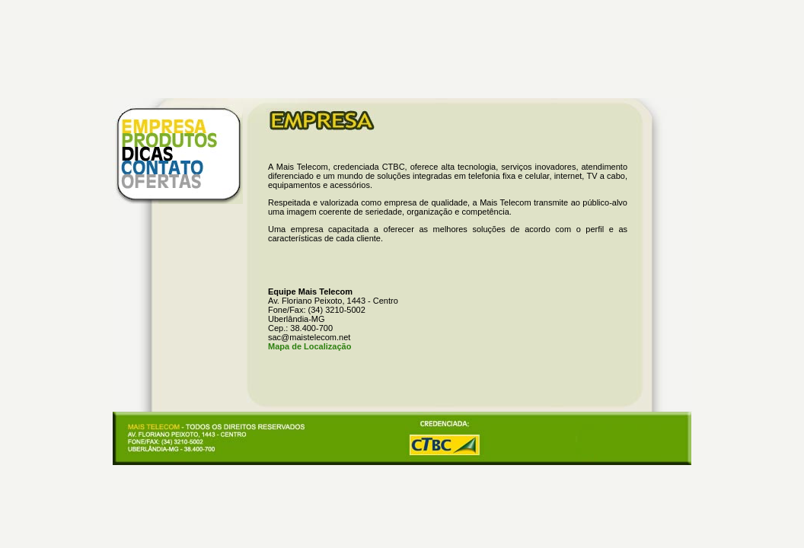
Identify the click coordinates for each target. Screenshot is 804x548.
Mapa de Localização (309, 346)
